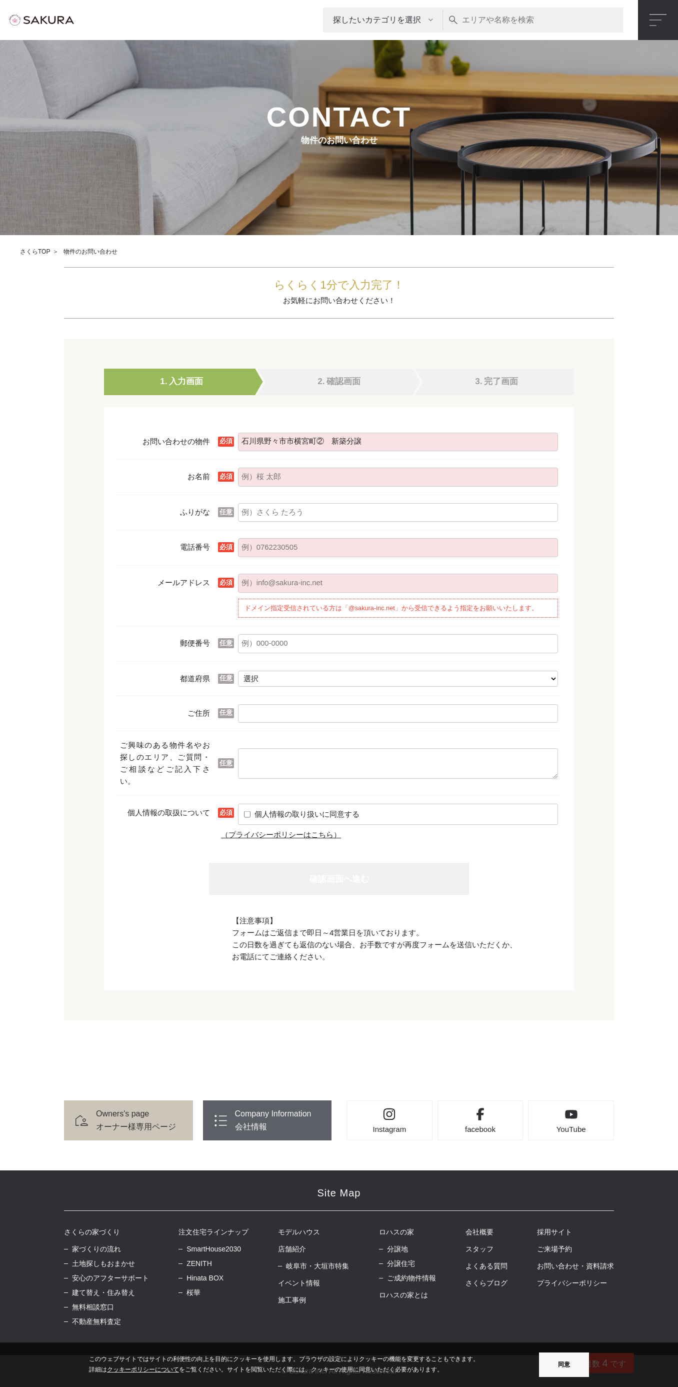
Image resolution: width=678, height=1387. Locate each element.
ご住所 (199, 713)
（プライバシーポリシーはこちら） (281, 834)
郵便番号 (195, 643)
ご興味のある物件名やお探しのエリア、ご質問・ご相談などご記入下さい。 (165, 763)
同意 (564, 1364)
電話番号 (195, 547)
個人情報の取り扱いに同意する (307, 814)
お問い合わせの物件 (176, 441)
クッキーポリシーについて (143, 1369)
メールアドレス (184, 582)
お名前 (199, 476)
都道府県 (195, 678)
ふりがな (195, 512)
